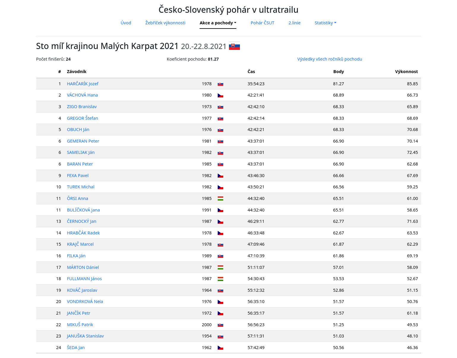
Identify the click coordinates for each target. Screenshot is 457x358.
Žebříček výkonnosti (166, 23)
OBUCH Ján (78, 129)
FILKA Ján (76, 255)
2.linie (295, 23)
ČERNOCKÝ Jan (81, 221)
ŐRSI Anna (77, 198)
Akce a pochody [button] (216, 23)
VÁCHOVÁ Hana (82, 95)
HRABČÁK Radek (83, 233)
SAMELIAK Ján (80, 152)
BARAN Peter (80, 164)
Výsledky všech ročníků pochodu (330, 59)
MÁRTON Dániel (83, 267)
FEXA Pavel (77, 175)
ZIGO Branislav (82, 106)
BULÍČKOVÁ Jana (83, 210)
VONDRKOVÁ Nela (85, 301)
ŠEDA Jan (76, 347)
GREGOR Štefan (82, 118)
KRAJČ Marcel (80, 244)
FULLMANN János (84, 278)
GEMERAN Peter (83, 141)
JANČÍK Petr (78, 313)
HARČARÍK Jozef (82, 83)
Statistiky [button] (324, 23)
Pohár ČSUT (262, 23)
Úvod (126, 23)
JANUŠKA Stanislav (85, 336)
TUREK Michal (80, 187)
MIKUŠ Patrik (80, 324)
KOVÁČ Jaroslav (82, 290)
